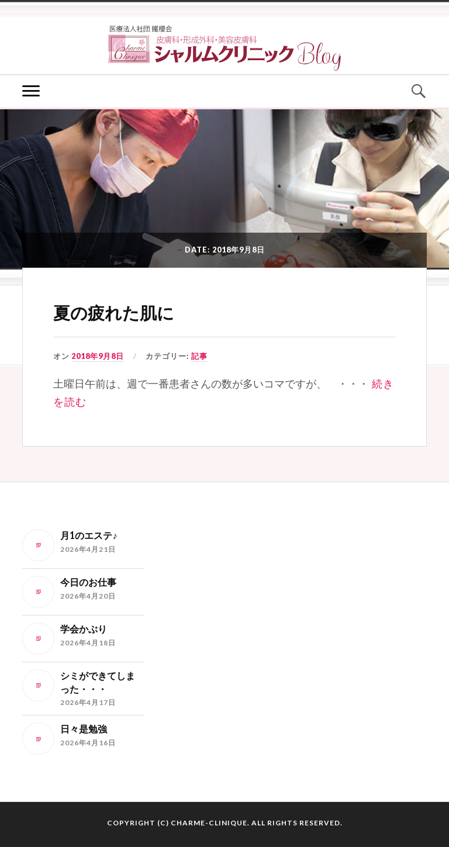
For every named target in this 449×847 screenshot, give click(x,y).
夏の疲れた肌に (113, 313)
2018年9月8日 (97, 356)
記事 (199, 356)
